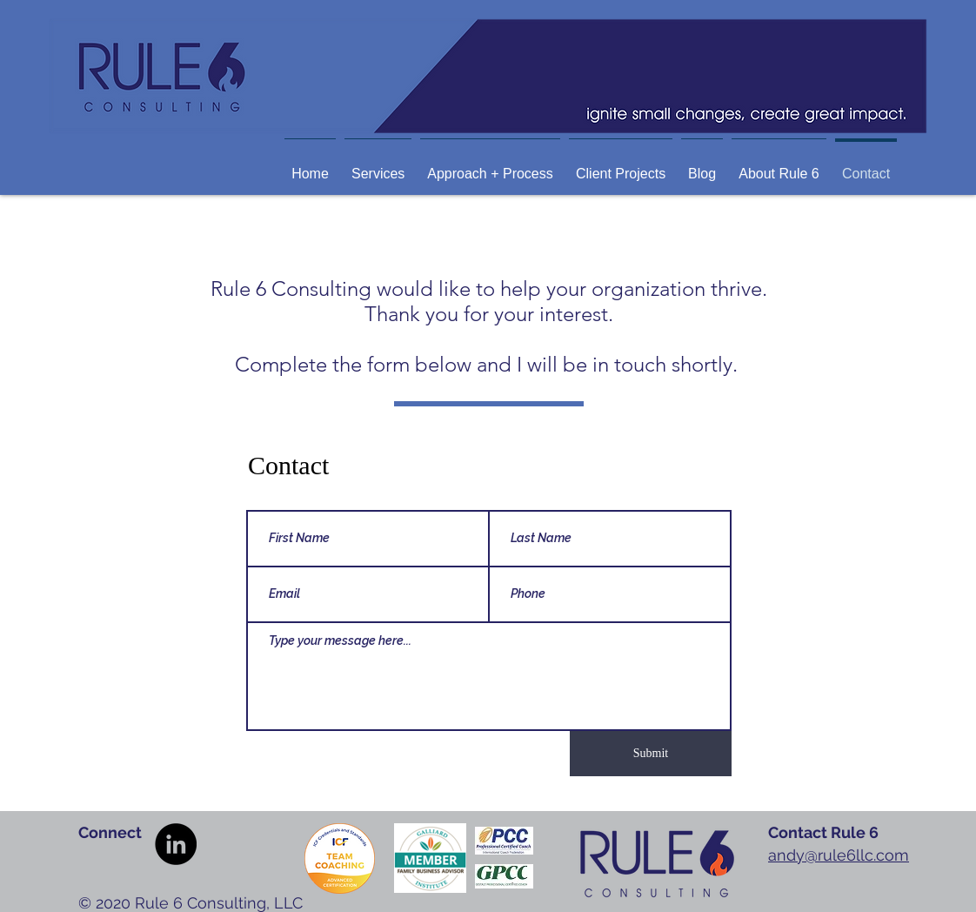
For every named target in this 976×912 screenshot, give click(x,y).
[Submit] (651, 753)
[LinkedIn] (176, 844)
